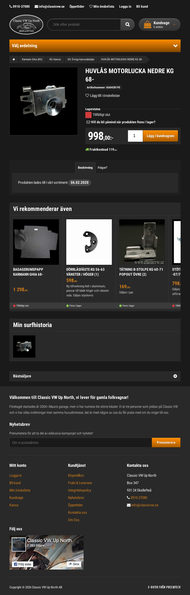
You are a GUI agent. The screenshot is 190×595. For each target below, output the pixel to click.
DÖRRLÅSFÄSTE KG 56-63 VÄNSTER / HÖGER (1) (85, 272)
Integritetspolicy (79, 490)
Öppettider (77, 6)
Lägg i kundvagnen (160, 136)
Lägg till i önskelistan (105, 95)
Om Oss (73, 520)
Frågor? (102, 167)
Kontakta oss (77, 512)
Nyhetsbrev (76, 497)
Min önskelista (101, 6)
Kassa (13, 505)
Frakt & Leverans (80, 483)
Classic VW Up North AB (47, 587)
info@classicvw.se (50, 6)
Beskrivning (85, 167)
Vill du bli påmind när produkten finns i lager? (123, 122)
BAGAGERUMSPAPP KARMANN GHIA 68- (28, 272)
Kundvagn (16, 497)
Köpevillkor (76, 475)
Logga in (125, 6)
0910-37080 (19, 6)
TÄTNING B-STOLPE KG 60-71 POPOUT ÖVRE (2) (141, 272)
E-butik (153, 587)
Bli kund (142, 6)
